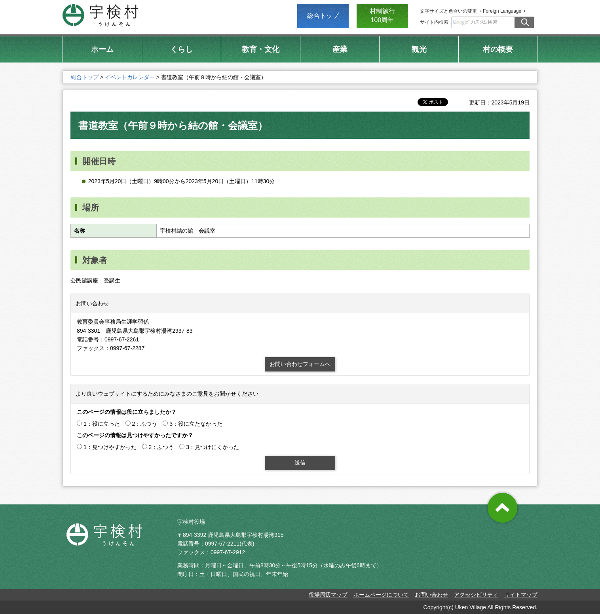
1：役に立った (102, 424)
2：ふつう (145, 424)
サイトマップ (520, 594)
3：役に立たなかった (195, 424)
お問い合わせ (431, 594)
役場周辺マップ (328, 594)
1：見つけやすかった (110, 447)
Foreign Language (502, 11)
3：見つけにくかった (212, 447)
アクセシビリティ (476, 594)
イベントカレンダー (130, 77)
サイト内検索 (434, 22)
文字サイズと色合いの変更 (448, 11)
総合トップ (323, 15)
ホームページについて (381, 594)
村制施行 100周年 (382, 15)
